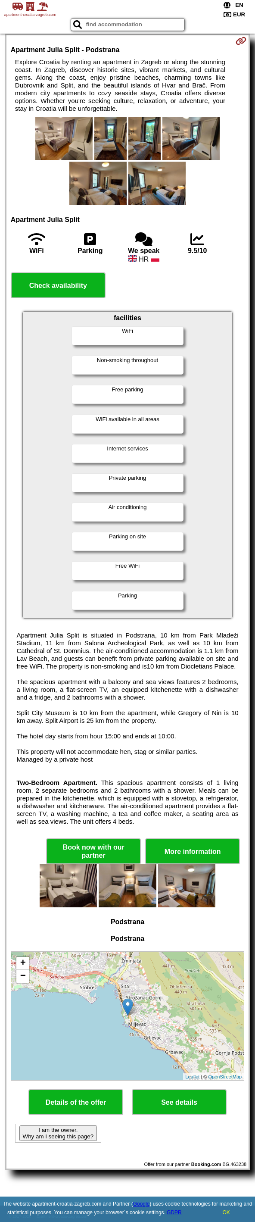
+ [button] (23, 963)
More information (193, 851)
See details (179, 1102)
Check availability (58, 285)
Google (141, 1204)
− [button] (23, 976)
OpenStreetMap (225, 1076)
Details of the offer (76, 1102)
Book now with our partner (93, 851)
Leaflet (192, 1076)
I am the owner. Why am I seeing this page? (58, 1133)
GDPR (174, 1212)
